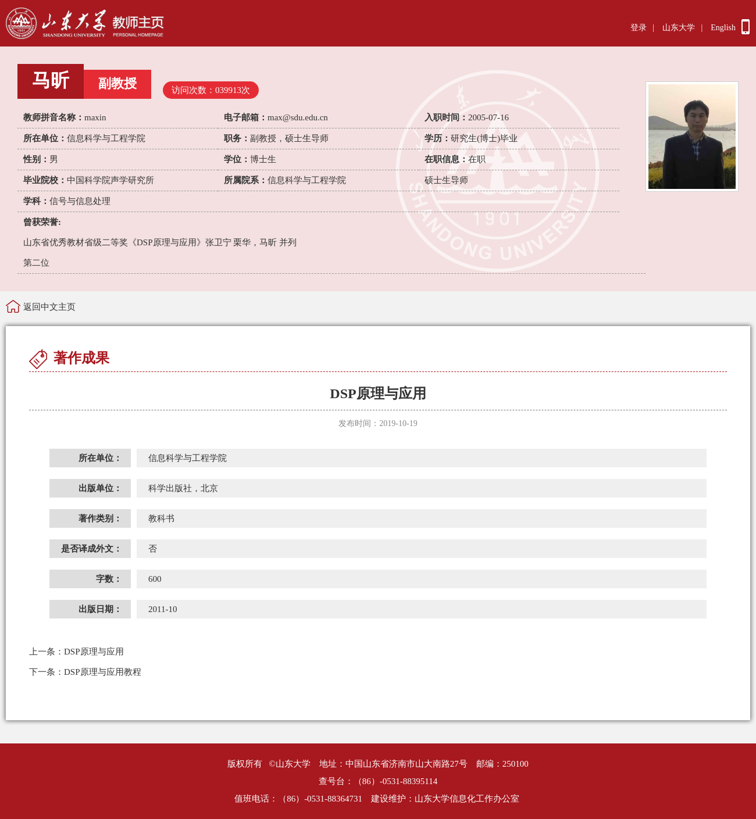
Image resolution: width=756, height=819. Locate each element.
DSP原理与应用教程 (85, 672)
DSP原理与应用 (76, 651)
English (723, 27)
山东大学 (678, 27)
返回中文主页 (49, 307)
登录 (638, 27)
